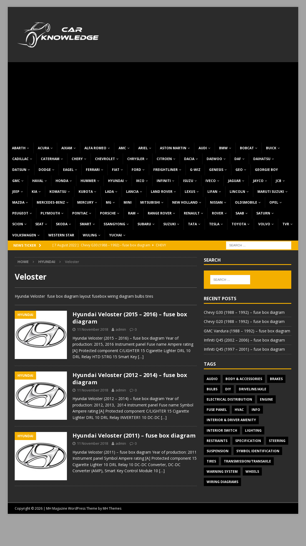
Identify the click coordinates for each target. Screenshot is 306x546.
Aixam (66, 148)
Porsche (108, 213)
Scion (17, 224)
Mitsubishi (150, 202)
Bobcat (247, 148)
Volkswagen (24, 235)
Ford (136, 169)
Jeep (15, 191)
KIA (34, 191)
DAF (237, 158)
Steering (277, 440)
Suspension (218, 451)
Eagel (68, 169)
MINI (128, 202)
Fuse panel (217, 409)
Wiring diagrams (222, 481)
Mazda (18, 202)
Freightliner (165, 169)
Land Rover (161, 191)
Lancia (132, 191)
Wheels (252, 471)
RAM (132, 213)
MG (108, 202)
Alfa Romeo (95, 148)
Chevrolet (105, 158)
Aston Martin (173, 148)
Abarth (19, 148)
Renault (192, 213)
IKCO (140, 180)
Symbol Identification (257, 451)
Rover (217, 213)
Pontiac (80, 213)
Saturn (263, 213)
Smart (85, 224)
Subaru (144, 224)
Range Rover (160, 213)
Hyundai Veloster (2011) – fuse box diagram (133, 435)
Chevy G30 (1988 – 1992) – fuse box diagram (244, 312)
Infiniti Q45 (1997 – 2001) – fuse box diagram (244, 349)
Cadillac (20, 158)
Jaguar (234, 180)
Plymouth (50, 213)
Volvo (264, 224)
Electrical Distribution (229, 399)
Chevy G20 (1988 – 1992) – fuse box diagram (244, 321)
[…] (141, 356)
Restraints (217, 440)
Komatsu (57, 191)
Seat (39, 224)
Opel (273, 202)
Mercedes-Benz (51, 202)
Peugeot (20, 213)
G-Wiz (195, 169)
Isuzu (188, 180)
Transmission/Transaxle (247, 461)
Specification (248, 440)
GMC (16, 180)
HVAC (239, 409)
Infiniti (164, 180)
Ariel (143, 148)
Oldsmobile (246, 202)
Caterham (50, 158)
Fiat (115, 169)
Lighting (253, 430)
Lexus (190, 191)
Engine (266, 399)
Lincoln (237, 191)
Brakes (276, 378)
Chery (77, 158)
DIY (228, 389)
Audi (203, 148)
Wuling (90, 235)
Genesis (216, 169)
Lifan (212, 191)
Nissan (216, 202)
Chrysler (135, 158)
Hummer (88, 180)
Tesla (214, 224)
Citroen (164, 158)
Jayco (258, 180)
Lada (109, 191)
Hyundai (116, 180)
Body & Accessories (243, 378)
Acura (43, 148)
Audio (212, 378)
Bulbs (212, 389)
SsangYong (114, 224)
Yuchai (115, 235)
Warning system (222, 471)
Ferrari (93, 169)
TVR (285, 224)
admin (121, 329)
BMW (223, 148)
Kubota (86, 191)
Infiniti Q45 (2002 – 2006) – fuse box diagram (244, 340)
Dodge (45, 169)
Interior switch (222, 430)
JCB (278, 180)
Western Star (61, 235)
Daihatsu (261, 158)
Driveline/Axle (252, 389)
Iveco (210, 180)
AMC (122, 148)
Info (256, 409)
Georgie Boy (266, 169)
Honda (62, 180)
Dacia (189, 158)
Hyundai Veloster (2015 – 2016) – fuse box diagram (129, 317)
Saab (239, 213)
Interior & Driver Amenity (231, 420)
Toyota (239, 224)
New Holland (185, 202)
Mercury (85, 202)
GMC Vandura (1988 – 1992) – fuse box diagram (247, 330)
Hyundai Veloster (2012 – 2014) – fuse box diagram (129, 378)
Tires (211, 461)
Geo (239, 169)
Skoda (61, 224)
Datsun (19, 169)
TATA (192, 224)
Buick (271, 148)
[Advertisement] (153, 101)
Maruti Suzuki (270, 191)
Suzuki (169, 224)
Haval (37, 180)
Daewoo (214, 158)
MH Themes (112, 508)
